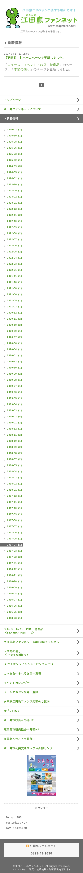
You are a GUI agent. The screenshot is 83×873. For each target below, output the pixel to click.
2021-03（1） (15, 306)
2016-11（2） (15, 575)
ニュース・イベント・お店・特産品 (33, 64)
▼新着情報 (11, 118)
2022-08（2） (15, 233)
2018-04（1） (15, 471)
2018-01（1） (15, 489)
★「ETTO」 (12, 710)
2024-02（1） (15, 178)
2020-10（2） (15, 325)
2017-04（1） (15, 544)
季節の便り (22, 69)
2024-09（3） (15, 166)
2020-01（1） (15, 355)
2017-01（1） (15, 563)
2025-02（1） (15, 160)
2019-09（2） (15, 373)
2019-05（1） (15, 398)
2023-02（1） (15, 196)
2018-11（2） (15, 435)
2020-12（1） (15, 312)
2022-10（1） (15, 221)
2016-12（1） (15, 569)
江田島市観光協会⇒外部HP (21, 729)
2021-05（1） (15, 300)
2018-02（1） (15, 483)
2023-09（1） (15, 190)
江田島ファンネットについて (22, 109)
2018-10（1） (15, 441)
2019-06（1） (15, 392)
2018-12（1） (15, 428)
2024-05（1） (15, 172)
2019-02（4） (15, 416)
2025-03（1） (15, 154)
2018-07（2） (15, 459)
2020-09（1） (15, 331)
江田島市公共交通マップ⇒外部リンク (28, 748)
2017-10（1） (15, 508)
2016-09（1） (15, 587)
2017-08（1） (15, 520)
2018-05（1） (15, 465)
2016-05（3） (15, 612)
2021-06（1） (15, 294)
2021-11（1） (15, 276)
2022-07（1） (15, 239)
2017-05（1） (15, 538)
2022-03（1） (15, 264)
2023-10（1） (15, 184)
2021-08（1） (15, 288)
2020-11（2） (15, 319)
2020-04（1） (15, 349)
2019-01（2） (15, 422)
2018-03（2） (15, 477)
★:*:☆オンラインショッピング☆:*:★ (29, 664)
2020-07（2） (15, 337)
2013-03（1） (15, 618)
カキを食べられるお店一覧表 (22, 673)
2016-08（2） (15, 593)
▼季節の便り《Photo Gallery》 (16, 653)
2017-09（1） (15, 514)
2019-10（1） (15, 367)
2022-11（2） (15, 215)
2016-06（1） (15, 606)
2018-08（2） (15, 453)
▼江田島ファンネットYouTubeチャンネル (31, 641)
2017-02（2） (15, 557)
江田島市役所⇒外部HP (19, 720)
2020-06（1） (15, 343)
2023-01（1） (15, 203)
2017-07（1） (15, 526)
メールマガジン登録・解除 (21, 692)
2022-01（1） (15, 270)
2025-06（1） (15, 148)
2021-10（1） (15, 282)
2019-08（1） (15, 380)
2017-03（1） (15, 551)
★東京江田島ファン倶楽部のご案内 (27, 701)
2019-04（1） (15, 404)
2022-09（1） (15, 227)
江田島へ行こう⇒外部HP (20, 738)
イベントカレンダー (17, 682)
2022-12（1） (15, 209)
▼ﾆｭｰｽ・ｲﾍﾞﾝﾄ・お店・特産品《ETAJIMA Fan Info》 (23, 631)
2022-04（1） (15, 257)
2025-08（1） (15, 141)
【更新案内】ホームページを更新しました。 (34, 57)
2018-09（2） (15, 447)
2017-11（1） (15, 502)
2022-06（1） (15, 245)
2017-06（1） (15, 532)
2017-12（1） (15, 496)
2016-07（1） (15, 599)
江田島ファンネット (32, 866)
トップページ (12, 99)
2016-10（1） (15, 581)
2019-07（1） (15, 386)
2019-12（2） (15, 361)
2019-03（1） (15, 410)
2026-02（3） (15, 129)
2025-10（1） (15, 135)
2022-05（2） (15, 251)
